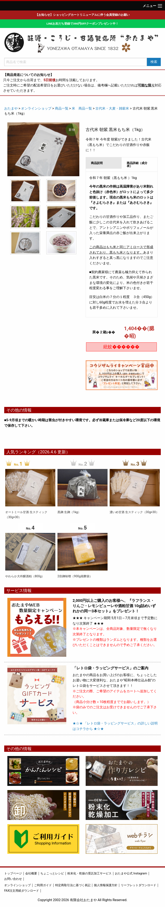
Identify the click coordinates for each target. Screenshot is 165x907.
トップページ (13, 873)
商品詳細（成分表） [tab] (137, 164)
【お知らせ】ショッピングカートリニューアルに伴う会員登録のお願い (82, 14)
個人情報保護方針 (105, 885)
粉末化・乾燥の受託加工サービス (89, 873)
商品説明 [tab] (97, 163)
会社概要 (31, 873)
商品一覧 (61, 108)
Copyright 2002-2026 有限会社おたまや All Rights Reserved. (82, 900)
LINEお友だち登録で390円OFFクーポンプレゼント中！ (82, 23)
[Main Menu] (160, 6)
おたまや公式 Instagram (131, 873)
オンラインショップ (36, 108)
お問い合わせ (13, 879)
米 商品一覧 (82, 108)
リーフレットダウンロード (138, 885)
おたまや (11, 108)
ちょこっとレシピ (52, 873)
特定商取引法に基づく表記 (72, 885)
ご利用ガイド (43, 885)
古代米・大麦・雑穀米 (112, 108)
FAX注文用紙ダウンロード (21, 890)
